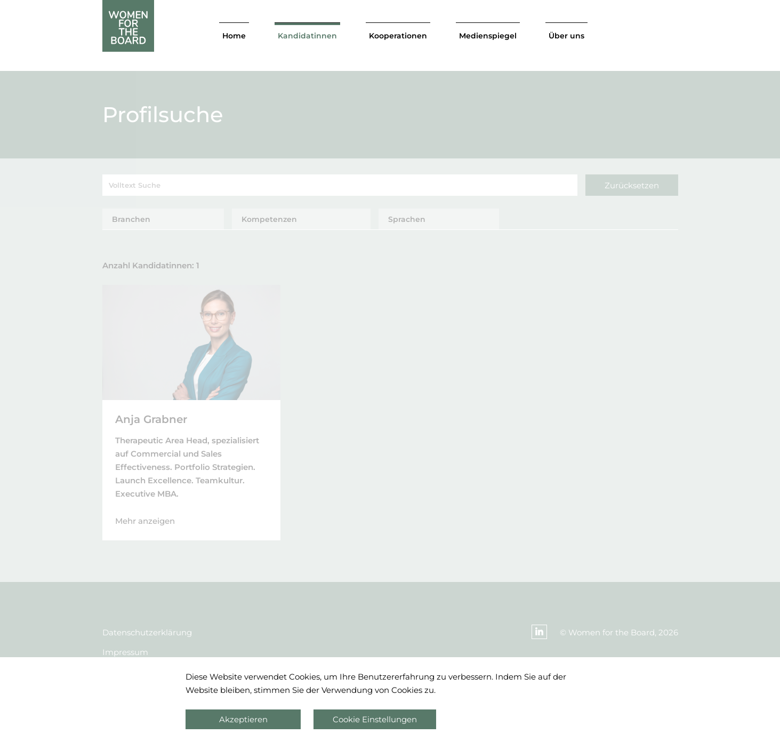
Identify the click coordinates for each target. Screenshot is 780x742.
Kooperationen (398, 36)
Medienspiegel (488, 36)
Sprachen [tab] (406, 219)
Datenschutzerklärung (147, 632)
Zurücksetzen (632, 185)
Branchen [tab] (131, 219)
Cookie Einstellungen (375, 719)
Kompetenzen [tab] (269, 219)
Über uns (566, 36)
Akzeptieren (243, 719)
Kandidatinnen (307, 36)
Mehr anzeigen (145, 521)
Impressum (125, 652)
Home (234, 36)
